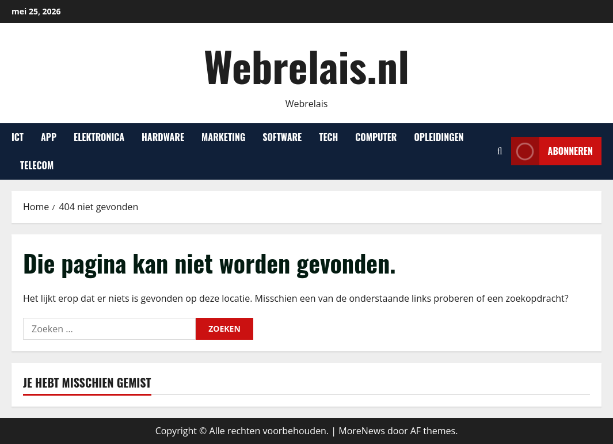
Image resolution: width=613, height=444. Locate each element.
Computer (376, 137)
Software (282, 137)
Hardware (163, 137)
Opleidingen (438, 137)
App (48, 137)
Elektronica (99, 137)
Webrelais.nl (306, 65)
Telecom (37, 165)
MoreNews (361, 430)
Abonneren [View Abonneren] (552, 151)
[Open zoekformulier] (499, 151)
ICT (18, 137)
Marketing (223, 137)
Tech (328, 137)
